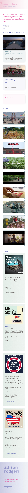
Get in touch (8, 487)
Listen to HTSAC (10, 401)
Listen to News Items (11, 298)
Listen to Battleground (11, 453)
